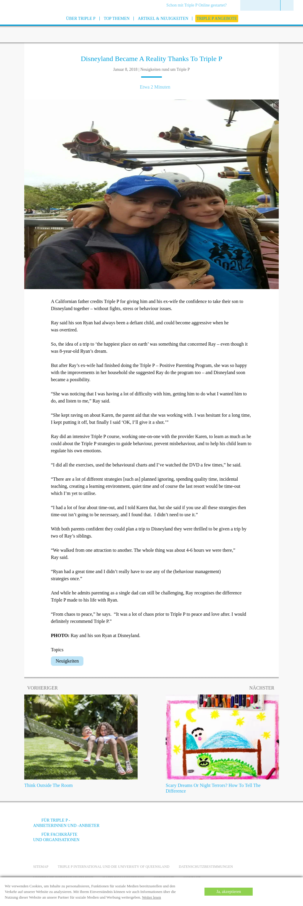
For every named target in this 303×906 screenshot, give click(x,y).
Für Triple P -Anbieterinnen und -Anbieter (66, 823)
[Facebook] (205, 824)
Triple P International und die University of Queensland (113, 867)
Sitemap (40, 867)
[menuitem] (198, 5)
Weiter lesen (151, 897)
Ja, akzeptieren (228, 891)
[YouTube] (221, 824)
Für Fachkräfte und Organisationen (56, 837)
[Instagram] (237, 824)
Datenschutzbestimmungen (206, 867)
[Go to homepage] (18, 26)
